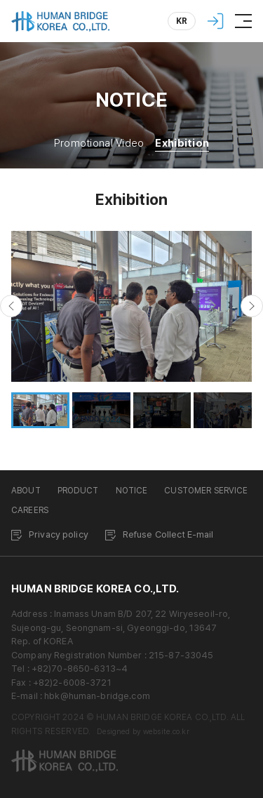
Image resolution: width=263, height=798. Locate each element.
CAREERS (29, 510)
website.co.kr (166, 731)
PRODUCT (78, 491)
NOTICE (132, 491)
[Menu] (243, 21)
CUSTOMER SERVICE (206, 491)
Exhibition (182, 143)
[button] (11, 306)
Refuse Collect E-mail (168, 534)
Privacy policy (58, 534)
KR (182, 21)
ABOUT (26, 491)
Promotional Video (99, 143)
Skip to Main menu (0, 0)
